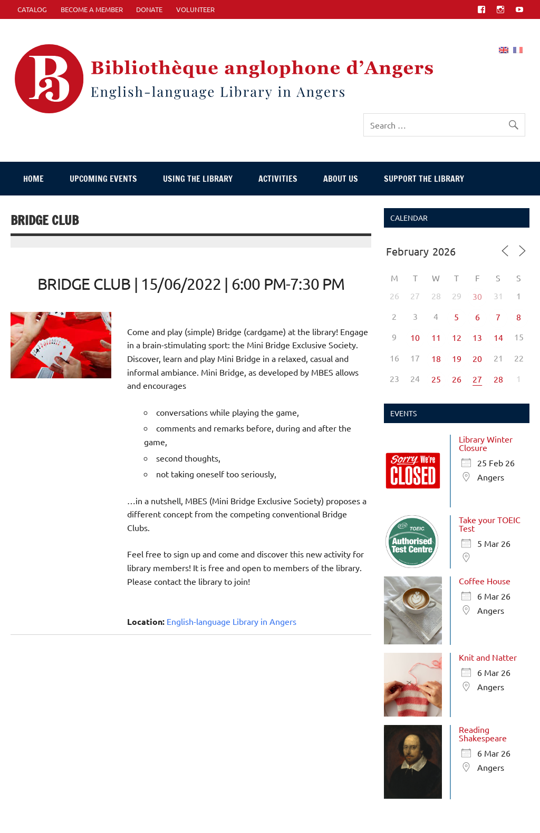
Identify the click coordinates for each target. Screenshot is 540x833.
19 (456, 358)
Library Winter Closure (486, 443)
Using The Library (198, 178)
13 (477, 337)
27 (477, 379)
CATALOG (32, 9)
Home (33, 178)
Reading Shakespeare (483, 733)
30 (477, 296)
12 (456, 337)
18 (436, 358)
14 (498, 337)
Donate (149, 9)
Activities (277, 178)
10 (415, 337)
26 (456, 379)
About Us (340, 178)
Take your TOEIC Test (489, 523)
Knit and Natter (488, 657)
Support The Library (424, 178)
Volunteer (195, 9)
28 (498, 379)
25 (436, 379)
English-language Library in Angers (231, 621)
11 (436, 337)
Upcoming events (103, 178)
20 (477, 358)
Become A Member (92, 9)
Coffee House (484, 580)
